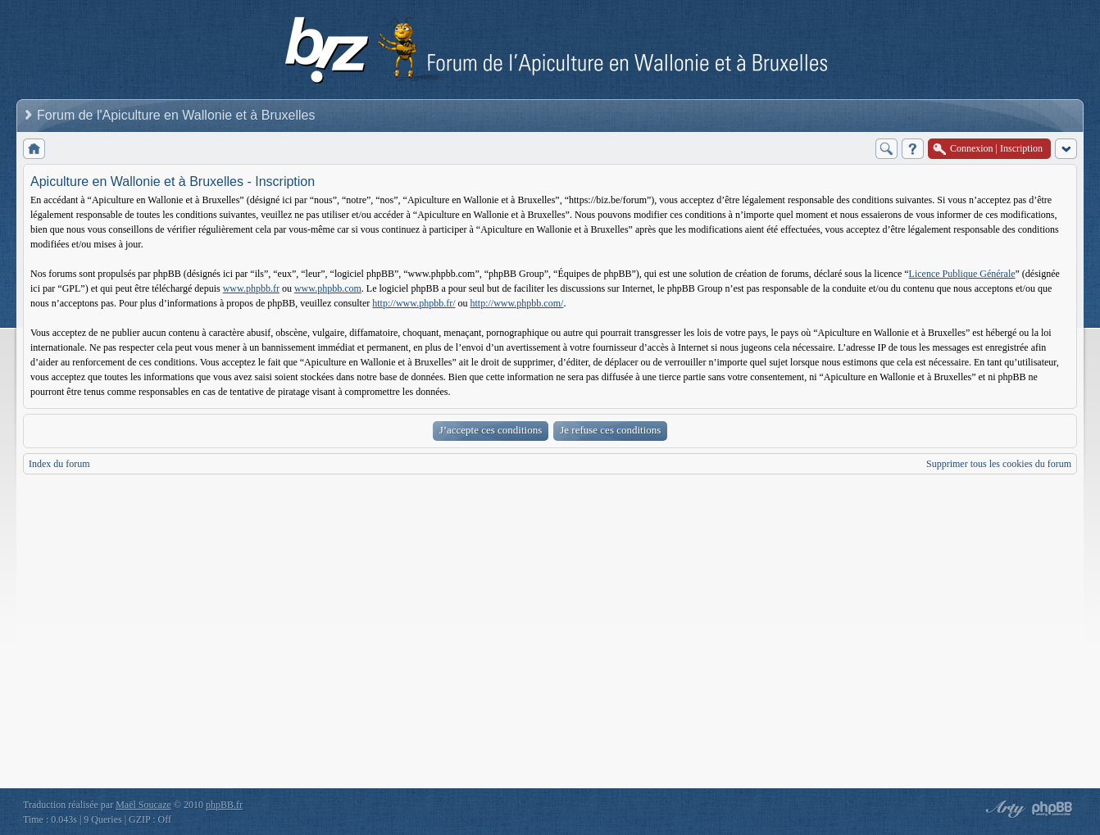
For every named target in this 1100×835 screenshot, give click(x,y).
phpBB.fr (224, 804)
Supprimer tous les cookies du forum (998, 464)
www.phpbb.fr (251, 288)
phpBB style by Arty (1003, 808)
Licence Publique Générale (962, 273)
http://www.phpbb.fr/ (413, 303)
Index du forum (59, 464)
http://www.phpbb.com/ (516, 303)
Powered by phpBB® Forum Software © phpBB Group (1052, 808)
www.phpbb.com (327, 288)
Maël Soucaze (143, 804)
